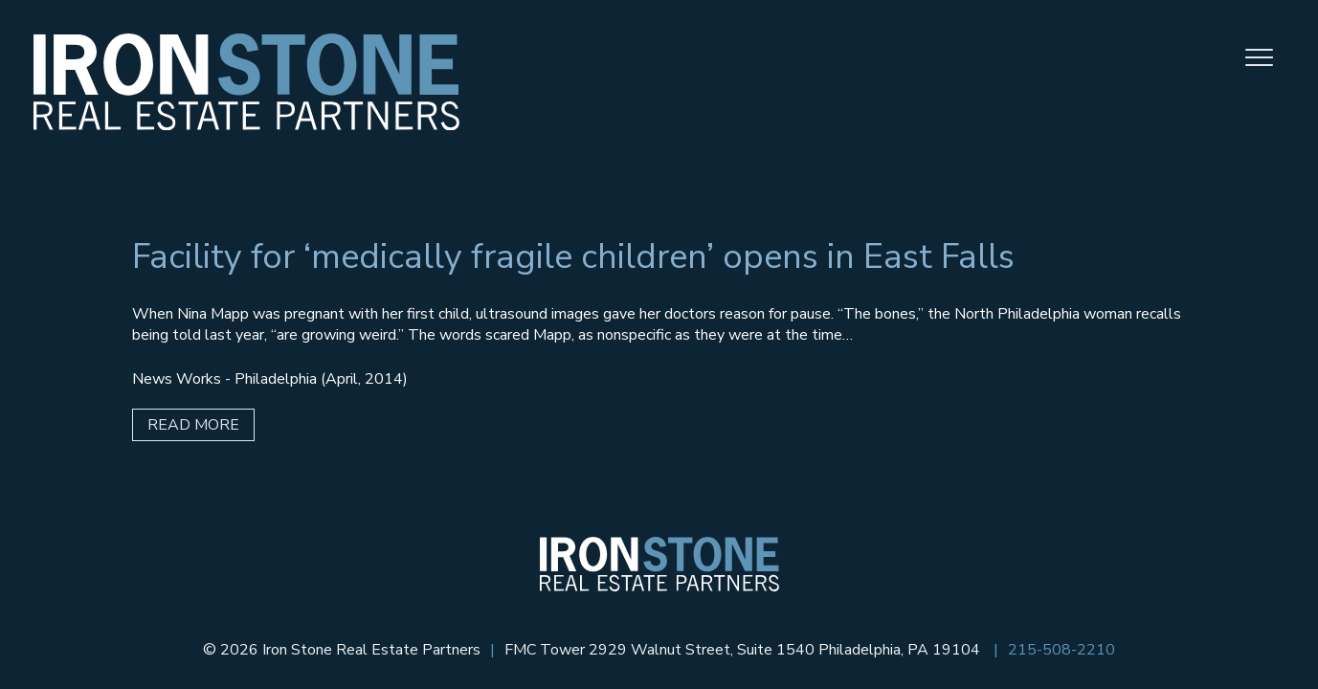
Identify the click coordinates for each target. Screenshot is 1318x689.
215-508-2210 (1061, 649)
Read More (193, 424)
